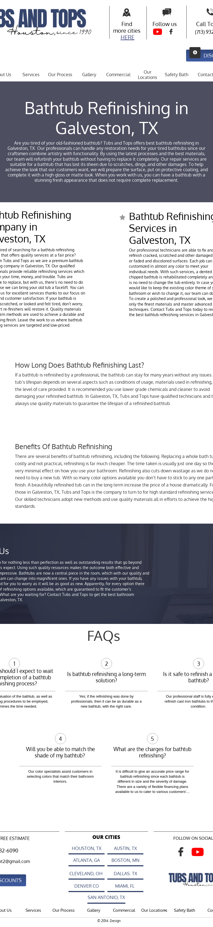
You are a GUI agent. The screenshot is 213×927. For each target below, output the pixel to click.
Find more (122, 27)
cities (134, 30)
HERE (128, 37)
